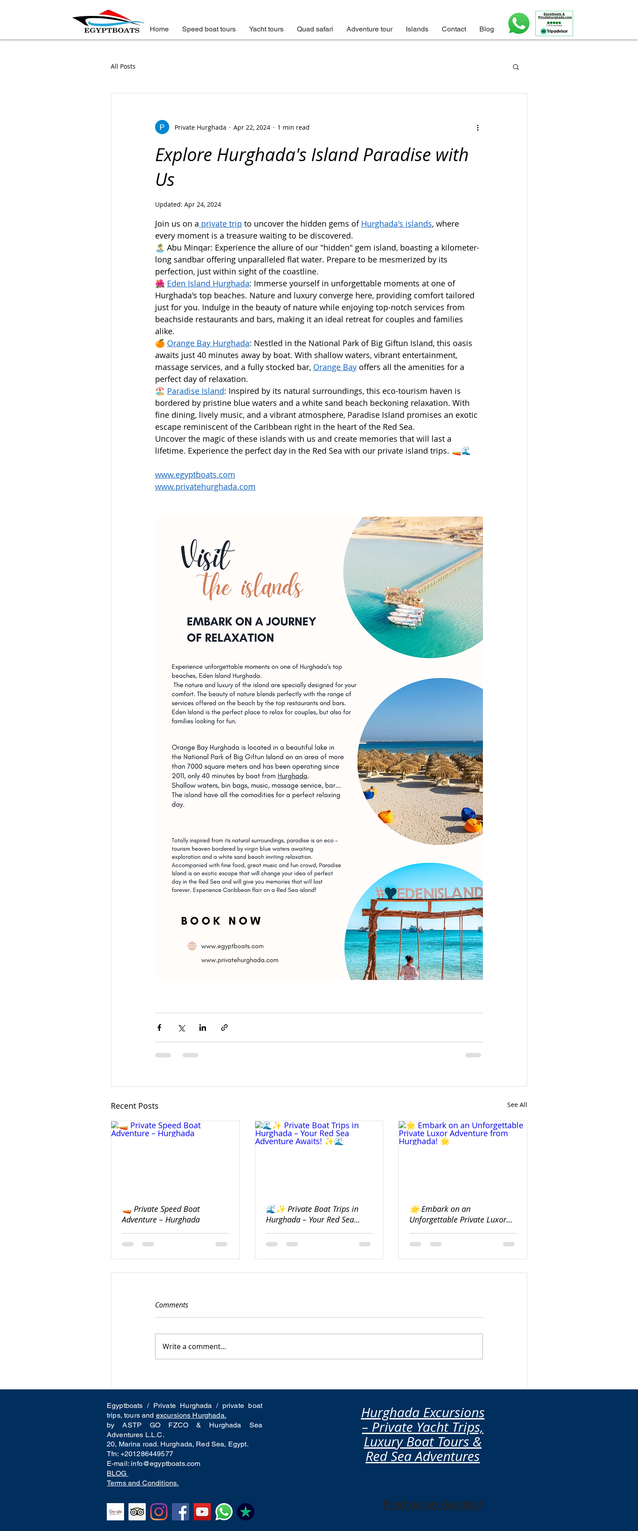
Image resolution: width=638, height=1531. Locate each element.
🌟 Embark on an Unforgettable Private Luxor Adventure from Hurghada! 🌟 (462, 1214)
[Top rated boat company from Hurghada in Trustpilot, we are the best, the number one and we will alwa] (245, 1511)
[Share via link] (224, 1027)
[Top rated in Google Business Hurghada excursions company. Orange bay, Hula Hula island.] (115, 1511)
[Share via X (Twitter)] (181, 1027)
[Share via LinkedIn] (202, 1027)
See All (517, 1104)
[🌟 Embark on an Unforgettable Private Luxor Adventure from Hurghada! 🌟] (463, 1157)
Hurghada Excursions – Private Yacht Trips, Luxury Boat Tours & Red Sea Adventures (423, 1434)
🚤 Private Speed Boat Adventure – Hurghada (161, 1214)
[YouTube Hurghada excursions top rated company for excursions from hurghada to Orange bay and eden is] (202, 1511)
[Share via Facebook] (159, 1027)
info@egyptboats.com (165, 1463)
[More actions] (477, 127)
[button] (516, 66)
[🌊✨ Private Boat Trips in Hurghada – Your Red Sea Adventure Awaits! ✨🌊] (319, 1157)
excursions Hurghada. (191, 1415)
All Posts (123, 66)
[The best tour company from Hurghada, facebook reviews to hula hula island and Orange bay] (180, 1511)
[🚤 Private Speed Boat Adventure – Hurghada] (175, 1157)
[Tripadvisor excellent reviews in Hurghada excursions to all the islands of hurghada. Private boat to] (137, 1511)
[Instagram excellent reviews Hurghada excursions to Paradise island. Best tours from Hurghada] (158, 1511)
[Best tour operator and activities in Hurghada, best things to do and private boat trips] (224, 1511)
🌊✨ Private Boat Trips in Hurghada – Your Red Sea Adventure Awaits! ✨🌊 (312, 1214)
